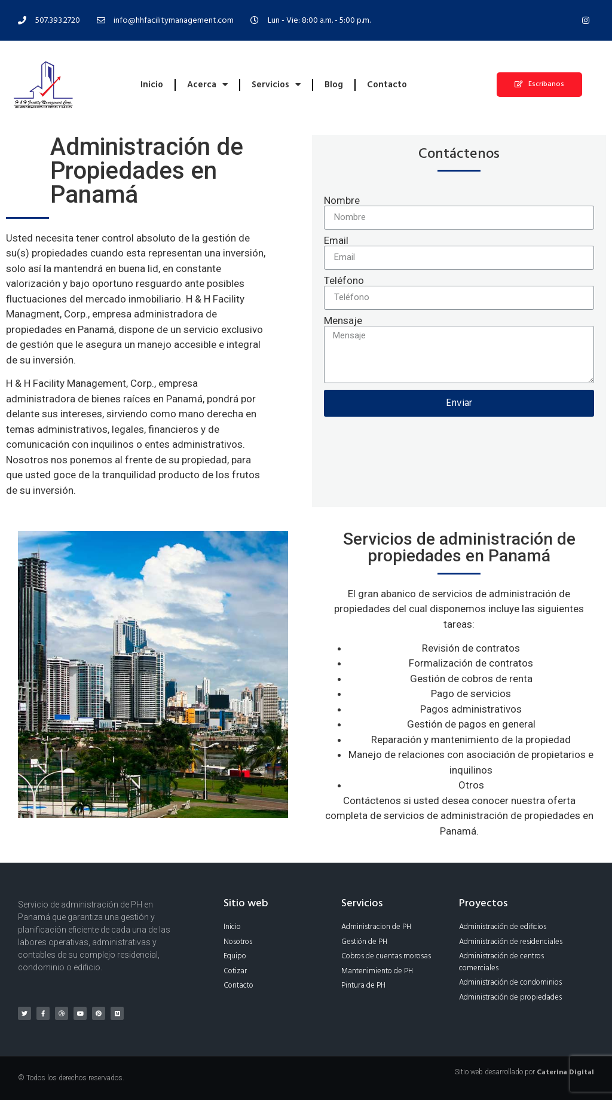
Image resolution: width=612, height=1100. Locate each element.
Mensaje (343, 321)
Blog (334, 85)
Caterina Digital (565, 1072)
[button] (539, 84)
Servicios (276, 84)
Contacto (387, 85)
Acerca (207, 84)
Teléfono (344, 281)
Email (336, 241)
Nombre (342, 200)
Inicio (151, 85)
